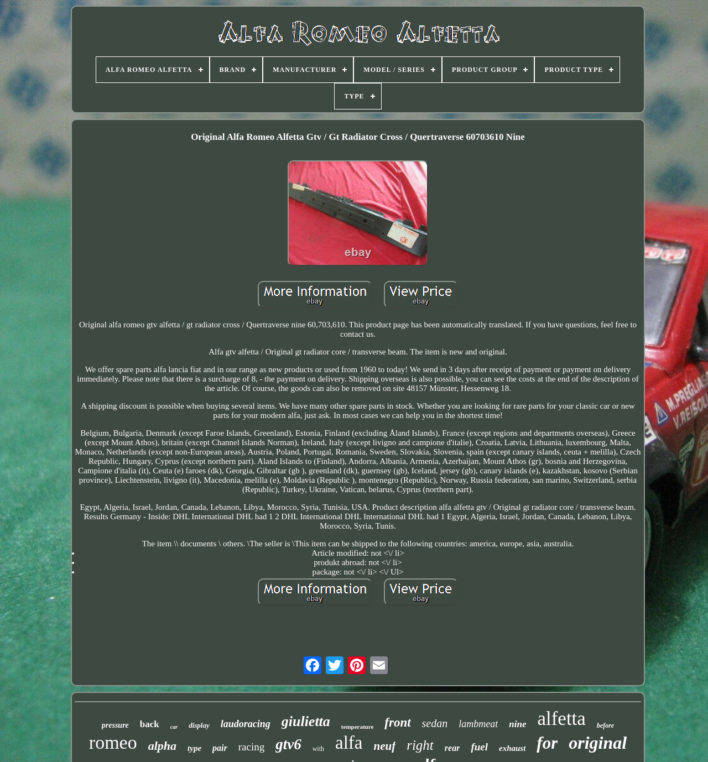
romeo (113, 742)
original (598, 743)
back (149, 724)
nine (517, 724)
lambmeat (478, 723)
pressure (115, 725)
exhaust (512, 748)
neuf (385, 746)
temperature (357, 726)
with (318, 749)
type (194, 748)
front (397, 722)
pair (219, 748)
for (547, 743)
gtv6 (288, 744)
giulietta (306, 721)
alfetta (561, 718)
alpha (162, 746)
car (174, 727)
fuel (479, 747)
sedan (435, 723)
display (199, 725)
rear (452, 748)
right (420, 745)
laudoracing (245, 723)
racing (251, 747)
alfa (348, 743)
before (605, 725)
